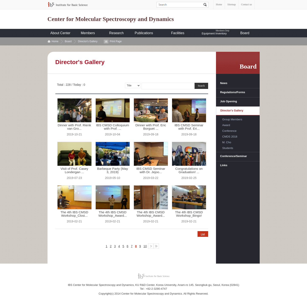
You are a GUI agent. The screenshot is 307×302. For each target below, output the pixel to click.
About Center (60, 33)
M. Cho (226, 142)
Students (227, 148)
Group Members (232, 119)
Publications (144, 33)
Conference (229, 130)
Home (219, 4)
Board (245, 33)
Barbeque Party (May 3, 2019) (112, 170)
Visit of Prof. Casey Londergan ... (74, 170)
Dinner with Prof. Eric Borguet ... (150, 127)
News (223, 83)
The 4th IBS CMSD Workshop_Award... (112, 214)
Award (226, 125)
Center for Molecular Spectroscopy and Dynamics (111, 19)
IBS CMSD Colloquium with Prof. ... (112, 127)
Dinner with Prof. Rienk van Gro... (74, 127)
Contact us (246, 4)
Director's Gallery (88, 41)
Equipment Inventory (214, 33)
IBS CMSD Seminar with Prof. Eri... (189, 127)
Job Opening (228, 101)
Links (223, 165)
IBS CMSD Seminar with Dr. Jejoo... (150, 170)
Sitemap (231, 4)
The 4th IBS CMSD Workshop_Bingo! (189, 214)
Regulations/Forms (232, 92)
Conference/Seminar (233, 156)
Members (88, 33)
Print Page (116, 41)
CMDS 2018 (229, 136)
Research (116, 33)
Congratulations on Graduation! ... (189, 170)
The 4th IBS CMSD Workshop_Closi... (74, 214)
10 (145, 246)
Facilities (177, 33)
